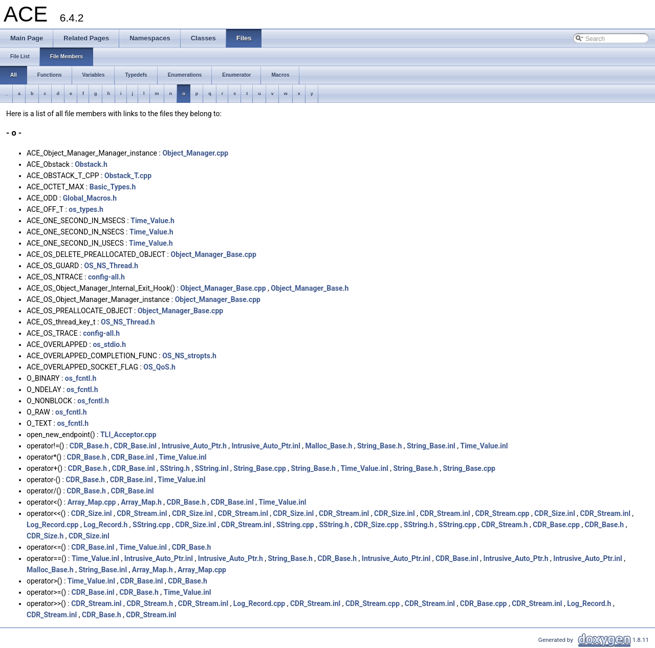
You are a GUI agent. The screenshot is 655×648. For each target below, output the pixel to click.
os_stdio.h (109, 344)
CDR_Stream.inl (142, 513)
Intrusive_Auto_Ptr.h (194, 446)
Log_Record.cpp (52, 525)
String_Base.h (379, 446)
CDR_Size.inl (91, 513)
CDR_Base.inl (135, 446)
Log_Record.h (105, 525)
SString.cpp (151, 525)
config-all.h (106, 277)
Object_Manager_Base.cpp (213, 254)
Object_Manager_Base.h (309, 288)
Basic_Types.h (113, 187)
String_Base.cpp (259, 468)
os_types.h (86, 209)
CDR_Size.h (45, 536)
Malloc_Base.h (329, 446)
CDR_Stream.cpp (502, 513)
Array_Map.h (141, 502)
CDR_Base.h (89, 446)
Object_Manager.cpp (195, 153)
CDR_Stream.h (505, 525)
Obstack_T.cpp (127, 175)
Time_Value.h (152, 221)
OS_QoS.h (159, 367)
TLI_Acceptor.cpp (128, 434)
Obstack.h (91, 164)
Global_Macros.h (90, 198)
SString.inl (212, 468)
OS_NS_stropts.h (189, 356)
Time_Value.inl (484, 446)
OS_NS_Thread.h (111, 266)
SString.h (175, 468)
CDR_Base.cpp (556, 525)
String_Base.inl (431, 446)
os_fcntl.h (81, 378)
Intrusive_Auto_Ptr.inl (265, 446)
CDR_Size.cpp (376, 525)
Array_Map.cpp (92, 502)
